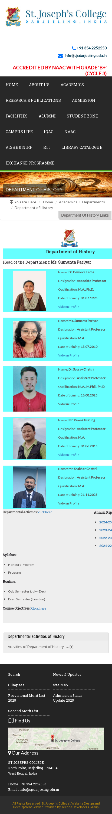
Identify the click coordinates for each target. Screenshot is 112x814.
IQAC (48, 131)
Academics (72, 84)
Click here (38, 608)
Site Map (60, 684)
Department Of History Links (85, 215)
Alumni (47, 116)
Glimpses (16, 684)
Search (14, 674)
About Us (39, 84)
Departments (93, 202)
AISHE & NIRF (19, 147)
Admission (83, 100)
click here (45, 512)
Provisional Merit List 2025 (26, 698)
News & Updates (67, 674)
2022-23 (105, 538)
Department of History (34, 207)
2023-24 (105, 530)
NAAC (69, 131)
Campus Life (19, 131)
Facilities (17, 116)
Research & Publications (33, 100)
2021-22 (105, 546)
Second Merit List (23, 710)
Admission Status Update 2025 (68, 698)
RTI (46, 147)
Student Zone (82, 116)
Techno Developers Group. (80, 807)
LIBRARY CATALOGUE (81, 147)
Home (12, 84)
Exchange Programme (30, 163)
